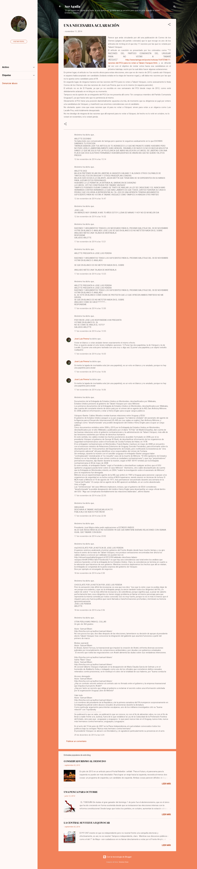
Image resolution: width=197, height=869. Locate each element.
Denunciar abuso (9, 83)
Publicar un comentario (76, 741)
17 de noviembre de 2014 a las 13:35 (90, 331)
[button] (169, 25)
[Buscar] (174, 7)
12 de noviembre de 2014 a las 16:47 (90, 198)
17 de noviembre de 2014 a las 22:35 (90, 495)
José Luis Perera (81, 339)
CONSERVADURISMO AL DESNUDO (85, 761)
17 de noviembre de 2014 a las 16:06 (90, 372)
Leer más (166, 784)
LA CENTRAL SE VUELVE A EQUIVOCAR (87, 822)
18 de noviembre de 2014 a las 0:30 (89, 573)
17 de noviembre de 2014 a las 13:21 (90, 241)
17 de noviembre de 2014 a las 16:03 (90, 354)
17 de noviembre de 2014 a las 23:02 (90, 536)
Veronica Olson (123, 862)
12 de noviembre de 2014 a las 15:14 (90, 159)
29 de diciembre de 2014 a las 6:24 (89, 735)
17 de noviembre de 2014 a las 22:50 (90, 516)
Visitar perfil (18, 41)
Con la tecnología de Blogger (117, 857)
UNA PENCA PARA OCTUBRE (81, 792)
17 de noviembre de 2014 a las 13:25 (90, 274)
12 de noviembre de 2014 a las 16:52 (90, 216)
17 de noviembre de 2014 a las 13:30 (90, 308)
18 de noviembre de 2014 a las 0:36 (89, 610)
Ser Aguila (72, 6)
